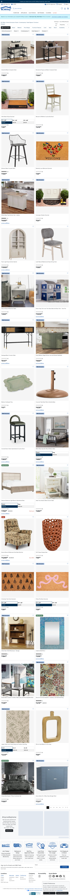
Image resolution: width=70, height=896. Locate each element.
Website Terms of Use (39, 888)
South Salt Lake (4, 882)
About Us (31, 882)
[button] (5, 27)
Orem (2, 880)
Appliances (24, 13)
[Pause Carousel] (1, 1)
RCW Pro (31, 875)
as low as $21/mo (40, 316)
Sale (55, 13)
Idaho (17, 875)
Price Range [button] (27, 27)
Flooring (48, 13)
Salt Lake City (5, 4)
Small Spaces (30, 22)
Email (36, 865)
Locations (4, 873)
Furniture (16, 13)
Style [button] (50, 27)
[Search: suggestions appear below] (35, 8)
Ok (49, 893)
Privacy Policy (60, 890)
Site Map (41, 890)
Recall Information (30, 888)
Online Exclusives (10, 22)
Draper (2, 877)
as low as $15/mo (5, 223)
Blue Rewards (32, 880)
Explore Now (9, 830)
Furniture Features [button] (36, 27)
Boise (17, 877)
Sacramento (23, 879)
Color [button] (45, 27)
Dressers (3, 24)
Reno (10, 879)
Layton (2, 879)
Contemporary (22, 22)
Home (26, 888)
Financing (31, 878)
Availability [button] (62, 27)
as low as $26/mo (5, 560)
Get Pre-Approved (50, 4)
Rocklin (22, 877)
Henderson (12, 877)
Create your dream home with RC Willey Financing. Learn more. (35, 1)
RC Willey (3, 22)
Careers (31, 877)
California (23, 875)
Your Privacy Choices (62, 893)
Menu (66, 4)
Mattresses (41, 13)
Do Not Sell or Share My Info (33, 890)
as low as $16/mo (5, 513)
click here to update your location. (60, 16)
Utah (2, 875)
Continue (64, 867)
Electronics (32, 13)
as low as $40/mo (5, 270)
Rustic (17, 22)
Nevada (11, 875)
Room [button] (55, 27)
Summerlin (11, 880)
